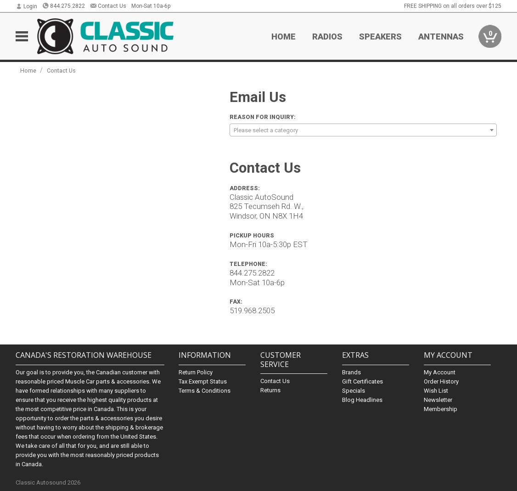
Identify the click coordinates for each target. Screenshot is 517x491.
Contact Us (108, 6)
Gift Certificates (362, 381)
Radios (327, 36)
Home (283, 36)
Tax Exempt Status (203, 381)
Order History (441, 381)
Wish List (436, 390)
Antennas (441, 36)
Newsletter (438, 399)
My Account (439, 372)
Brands (351, 372)
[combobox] (363, 130)
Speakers (380, 36)
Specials (353, 390)
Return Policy (196, 372)
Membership (440, 409)
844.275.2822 (63, 6)
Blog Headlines (362, 399)
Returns (270, 390)
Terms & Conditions (204, 390)
